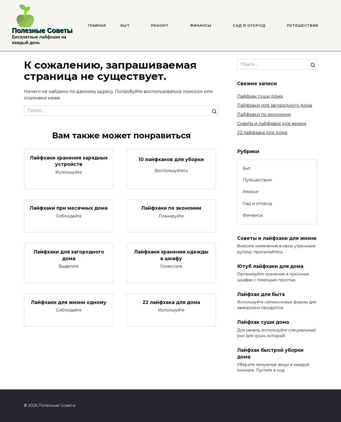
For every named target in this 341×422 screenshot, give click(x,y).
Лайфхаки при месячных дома (69, 208)
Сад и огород (249, 25)
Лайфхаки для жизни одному (68, 302)
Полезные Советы (42, 30)
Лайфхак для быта (261, 294)
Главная (97, 25)
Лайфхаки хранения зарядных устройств (69, 161)
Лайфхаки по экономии (171, 208)
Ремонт (160, 25)
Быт (125, 25)
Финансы (201, 25)
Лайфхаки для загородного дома (68, 255)
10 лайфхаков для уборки (171, 159)
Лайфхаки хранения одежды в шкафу (171, 255)
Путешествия (302, 25)
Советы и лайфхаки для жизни (271, 123)
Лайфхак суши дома (260, 96)
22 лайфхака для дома (171, 302)
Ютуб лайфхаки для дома (270, 266)
